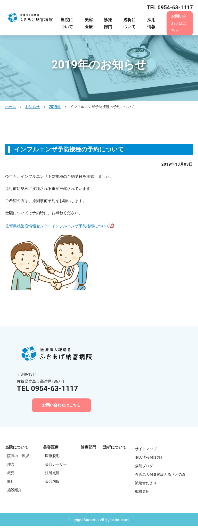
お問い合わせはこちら (179, 23)
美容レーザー (56, 465)
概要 (10, 473)
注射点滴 (52, 473)
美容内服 (52, 482)
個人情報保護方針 (149, 458)
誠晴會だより (146, 483)
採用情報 (151, 23)
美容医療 (89, 23)
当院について (67, 23)
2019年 (55, 107)
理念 (10, 465)
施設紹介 (14, 490)
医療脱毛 (52, 456)
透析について (129, 23)
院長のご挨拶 (18, 456)
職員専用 (142, 492)
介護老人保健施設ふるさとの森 (160, 475)
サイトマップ (146, 449)
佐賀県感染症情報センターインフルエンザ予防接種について (57, 226)
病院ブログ (144, 466)
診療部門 (108, 23)
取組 (10, 482)
